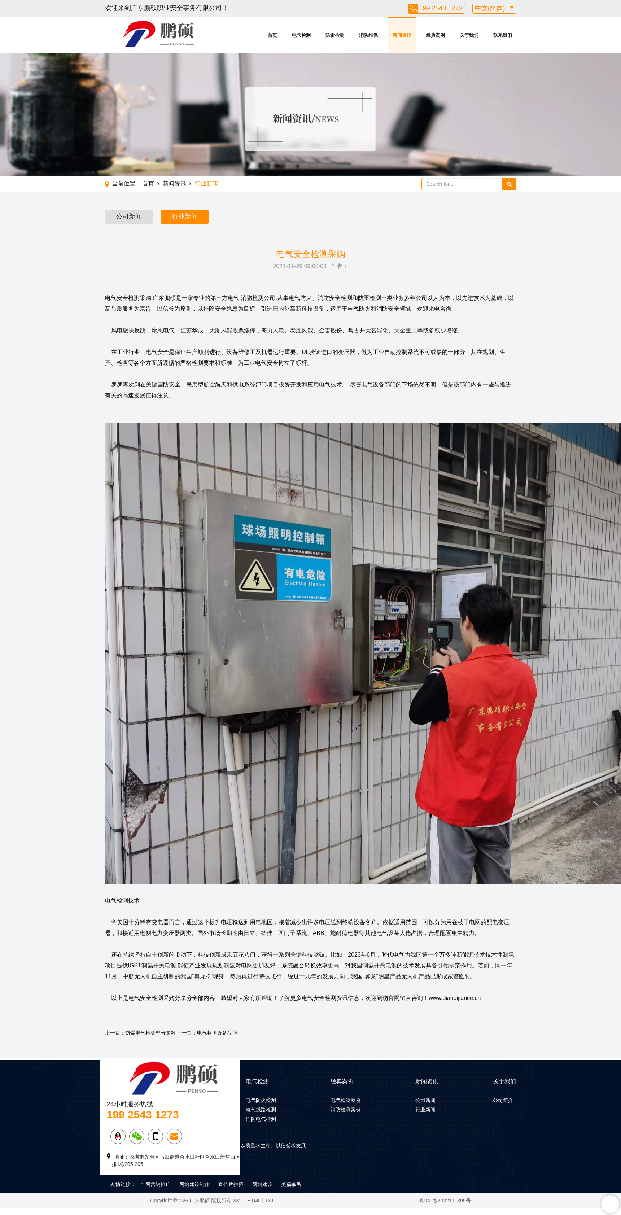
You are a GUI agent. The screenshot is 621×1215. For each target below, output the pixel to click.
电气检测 (301, 35)
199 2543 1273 (440, 8)
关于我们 (469, 35)
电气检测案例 (346, 1100)
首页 (272, 35)
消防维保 (368, 35)
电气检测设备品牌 (217, 1033)
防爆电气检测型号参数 (150, 1033)
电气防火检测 (261, 1100)
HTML (254, 1200)
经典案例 (435, 35)
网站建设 (262, 1184)
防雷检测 (334, 35)
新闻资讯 (402, 35)
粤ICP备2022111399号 (445, 1200)
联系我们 (502, 35)
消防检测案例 (346, 1110)
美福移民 (291, 1184)
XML (238, 1200)
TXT (269, 1200)
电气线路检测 (261, 1110)
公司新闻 (129, 216)
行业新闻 (206, 183)
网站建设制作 (194, 1184)
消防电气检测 (261, 1119)
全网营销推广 (155, 1184)
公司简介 (503, 1100)
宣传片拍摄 (231, 1184)
